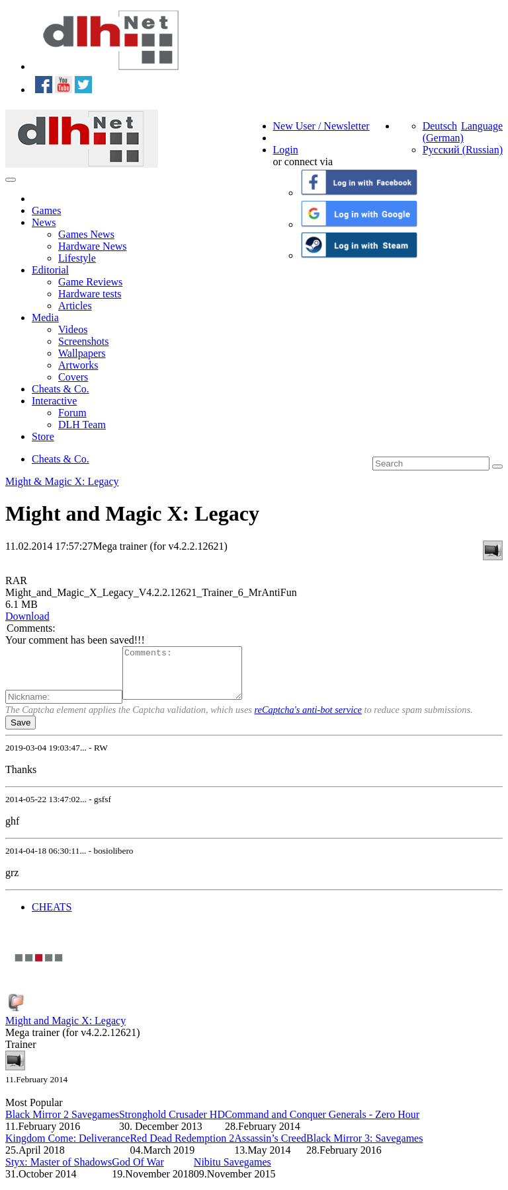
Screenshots (83, 341)
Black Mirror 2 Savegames (62, 1124)
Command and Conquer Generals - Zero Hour (322, 1124)
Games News (86, 234)
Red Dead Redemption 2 (182, 1148)
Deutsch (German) (443, 131)
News (44, 222)
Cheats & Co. (60, 388)
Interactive (54, 400)
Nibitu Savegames (232, 1171)
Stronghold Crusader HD (172, 1124)
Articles (75, 305)
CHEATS (51, 916)
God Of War (137, 1171)
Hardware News (92, 246)
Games (46, 210)
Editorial (50, 270)
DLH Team (82, 424)
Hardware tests (90, 293)
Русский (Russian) (463, 149)
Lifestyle (77, 258)
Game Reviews (90, 281)
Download (27, 616)
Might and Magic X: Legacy (65, 1030)
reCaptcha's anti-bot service (308, 719)
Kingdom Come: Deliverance (67, 1148)
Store (43, 436)
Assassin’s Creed (270, 1148)
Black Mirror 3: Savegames (364, 1148)
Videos (72, 329)
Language (482, 125)
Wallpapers (82, 353)
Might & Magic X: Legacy (62, 481)
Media (45, 317)
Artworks (78, 365)
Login (285, 149)
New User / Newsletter (321, 125)
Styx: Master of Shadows (58, 1171)
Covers (73, 377)
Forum (72, 412)
